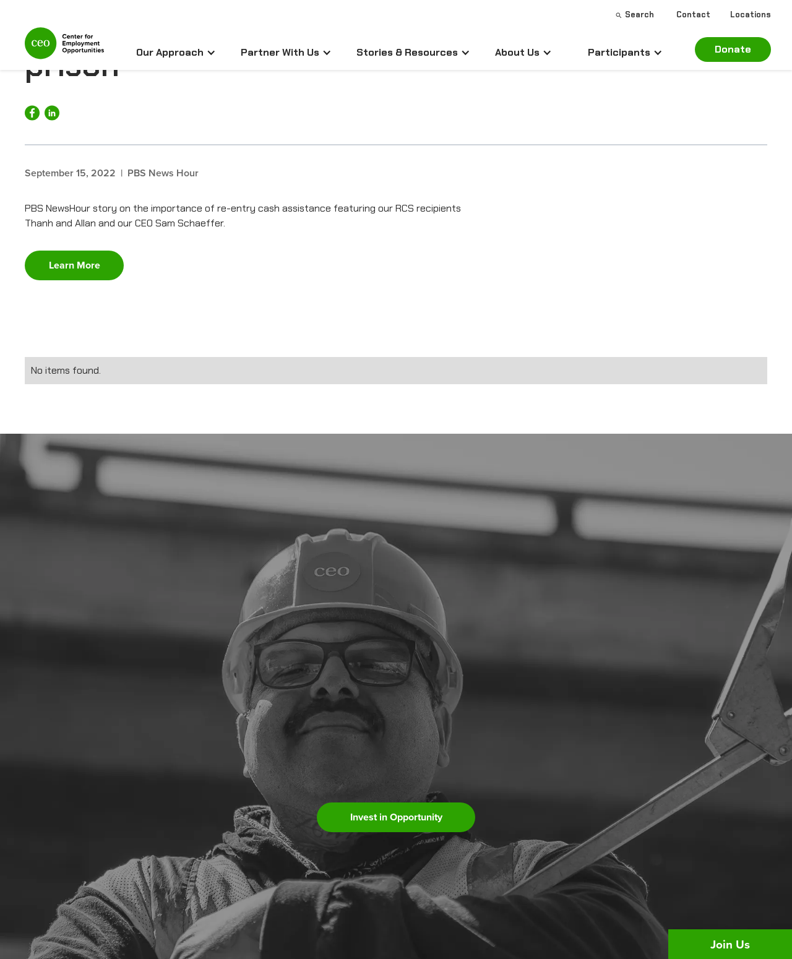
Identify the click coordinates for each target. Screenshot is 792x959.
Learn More (74, 265)
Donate (733, 49)
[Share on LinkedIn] (52, 113)
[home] (64, 48)
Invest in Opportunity (396, 817)
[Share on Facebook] (32, 113)
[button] (176, 52)
